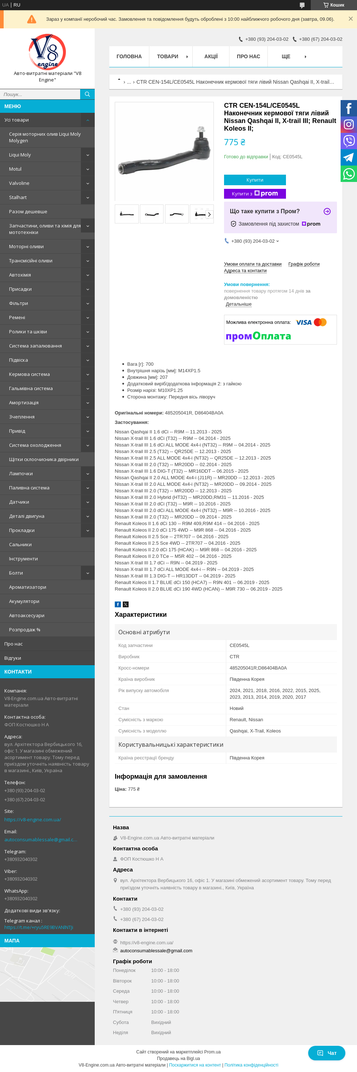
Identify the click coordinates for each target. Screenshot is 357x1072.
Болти (16, 572)
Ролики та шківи (28, 331)
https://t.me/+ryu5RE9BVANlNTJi (38, 927)
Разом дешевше (28, 211)
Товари (167, 56)
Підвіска (18, 360)
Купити (255, 179)
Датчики (19, 502)
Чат (327, 1053)
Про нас (13, 643)
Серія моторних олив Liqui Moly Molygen (45, 137)
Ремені (17, 317)
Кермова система (29, 374)
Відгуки (12, 658)
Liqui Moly (20, 154)
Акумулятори (24, 601)
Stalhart (18, 197)
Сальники (20, 544)
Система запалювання (35, 345)
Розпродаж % (24, 629)
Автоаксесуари (26, 615)
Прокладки (22, 530)
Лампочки (21, 473)
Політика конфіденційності (251, 1065)
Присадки (20, 289)
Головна (129, 56)
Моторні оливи (26, 246)
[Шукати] (87, 94)
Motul (15, 169)
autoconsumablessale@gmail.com (41, 839)
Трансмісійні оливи (30, 260)
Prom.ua (212, 1052)
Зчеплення (22, 416)
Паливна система (29, 487)
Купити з (255, 193)
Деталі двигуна (26, 516)
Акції (211, 56)
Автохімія (20, 274)
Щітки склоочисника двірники (44, 459)
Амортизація (24, 402)
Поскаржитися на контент (195, 1065)
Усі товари (16, 119)
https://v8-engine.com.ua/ (32, 819)
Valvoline (19, 183)
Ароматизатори (27, 587)
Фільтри (18, 303)
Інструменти (23, 558)
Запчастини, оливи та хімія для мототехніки (45, 228)
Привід (17, 431)
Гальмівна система (31, 388)
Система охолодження (35, 445)
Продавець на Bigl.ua (178, 1058)
